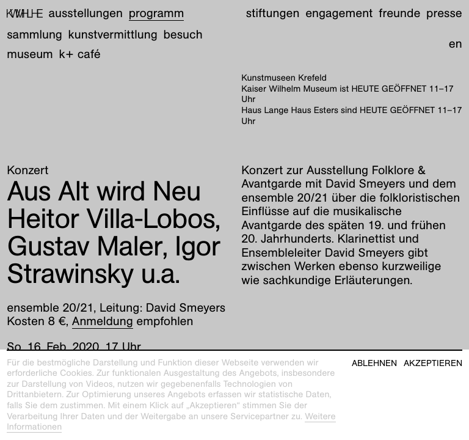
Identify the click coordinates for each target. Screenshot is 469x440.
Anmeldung (102, 321)
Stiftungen (273, 13)
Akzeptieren (433, 363)
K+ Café (80, 54)
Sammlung (34, 35)
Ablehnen (374, 363)
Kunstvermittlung (113, 35)
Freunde (399, 13)
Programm (156, 13)
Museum (30, 54)
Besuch (182, 35)
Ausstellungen (86, 13)
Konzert (27, 170)
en (455, 44)
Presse (444, 13)
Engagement (339, 13)
